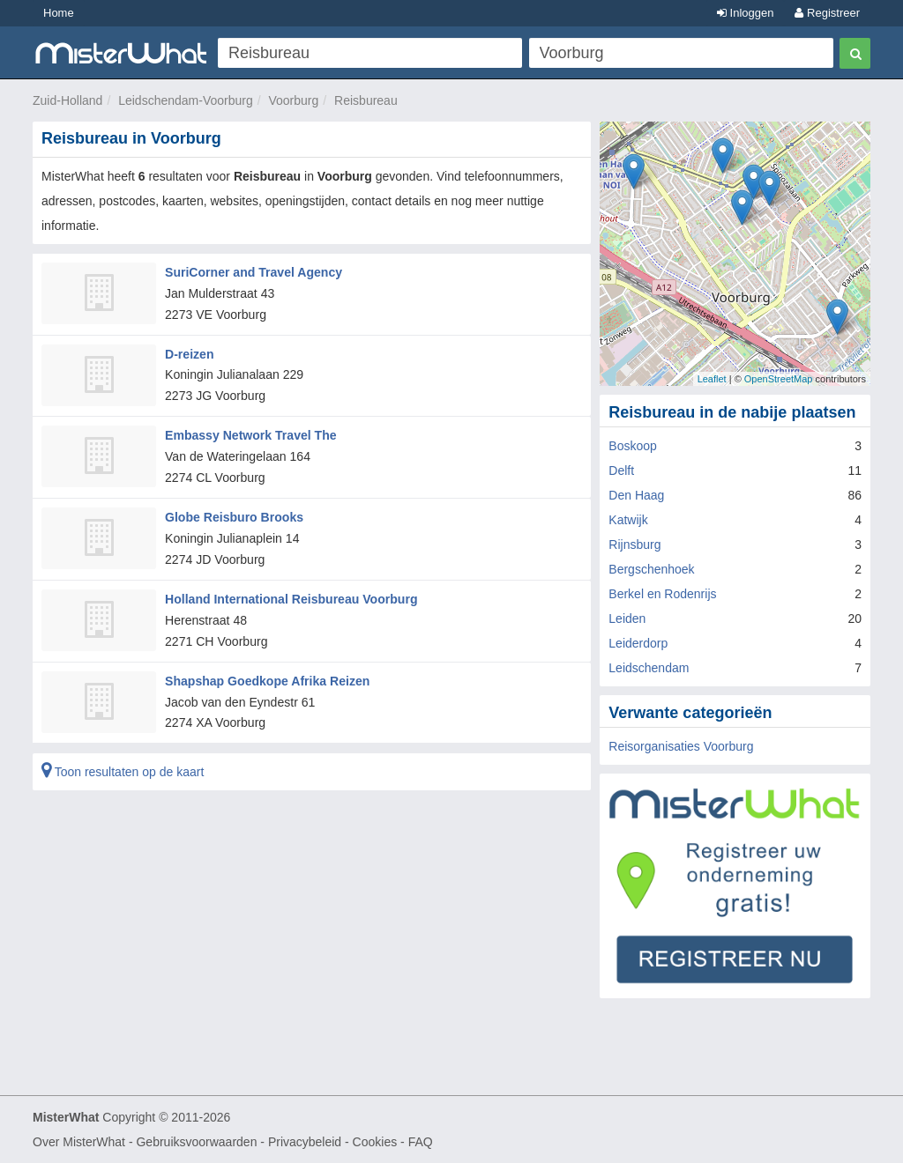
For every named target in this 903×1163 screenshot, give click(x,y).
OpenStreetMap (778, 379)
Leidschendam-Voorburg (185, 100)
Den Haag (636, 495)
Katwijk (627, 520)
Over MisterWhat (79, 1142)
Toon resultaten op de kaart (122, 770)
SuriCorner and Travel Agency (253, 272)
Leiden (627, 618)
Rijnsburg (634, 544)
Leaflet (712, 379)
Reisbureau (366, 100)
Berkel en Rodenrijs (662, 594)
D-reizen (189, 353)
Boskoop (632, 446)
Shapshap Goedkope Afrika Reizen (267, 679)
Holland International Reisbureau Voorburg (290, 597)
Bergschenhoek (651, 569)
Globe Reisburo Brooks (233, 516)
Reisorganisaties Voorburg (680, 746)
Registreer (827, 12)
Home (58, 12)
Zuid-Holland (67, 100)
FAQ (420, 1142)
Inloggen (745, 12)
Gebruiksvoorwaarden (196, 1142)
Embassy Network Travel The (250, 435)
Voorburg (293, 100)
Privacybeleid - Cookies (332, 1142)
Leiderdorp (638, 643)
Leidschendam (648, 668)
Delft (621, 470)
